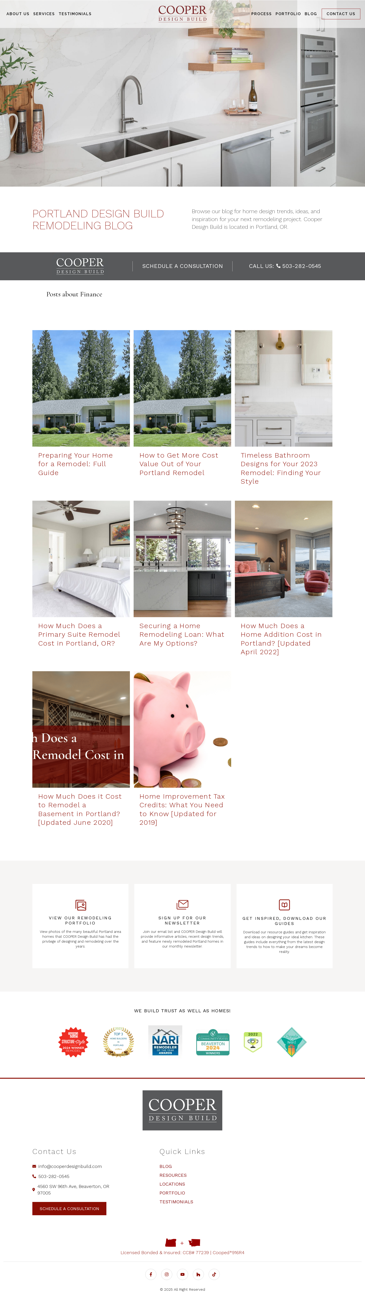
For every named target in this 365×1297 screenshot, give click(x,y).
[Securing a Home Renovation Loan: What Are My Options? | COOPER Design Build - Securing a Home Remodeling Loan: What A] (182, 559)
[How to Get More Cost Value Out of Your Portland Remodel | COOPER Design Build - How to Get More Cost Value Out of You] (182, 388)
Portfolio (172, 1193)
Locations (172, 1184)
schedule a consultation (182, 266)
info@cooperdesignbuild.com (67, 1166)
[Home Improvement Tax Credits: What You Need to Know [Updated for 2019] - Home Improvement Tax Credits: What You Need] (182, 729)
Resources (173, 1175)
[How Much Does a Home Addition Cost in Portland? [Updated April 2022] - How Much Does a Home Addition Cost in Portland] (283, 559)
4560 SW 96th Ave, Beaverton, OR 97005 (70, 1190)
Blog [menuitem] (311, 14)
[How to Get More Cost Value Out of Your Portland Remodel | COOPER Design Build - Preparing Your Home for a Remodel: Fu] (81, 388)
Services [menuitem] (44, 14)
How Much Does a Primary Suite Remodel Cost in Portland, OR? (79, 634)
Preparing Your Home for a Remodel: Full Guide (75, 464)
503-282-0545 (298, 266)
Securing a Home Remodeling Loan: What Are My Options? (181, 634)
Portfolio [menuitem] (288, 14)
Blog (165, 1166)
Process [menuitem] (261, 14)
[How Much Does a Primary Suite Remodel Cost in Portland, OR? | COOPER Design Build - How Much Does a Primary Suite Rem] (81, 559)
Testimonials (176, 1202)
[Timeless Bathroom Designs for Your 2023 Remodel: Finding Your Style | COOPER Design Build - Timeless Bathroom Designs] (283, 388)
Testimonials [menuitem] (75, 14)
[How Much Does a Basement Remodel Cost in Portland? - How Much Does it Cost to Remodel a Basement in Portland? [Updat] (81, 729)
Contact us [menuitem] (341, 14)
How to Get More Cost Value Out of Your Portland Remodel (178, 464)
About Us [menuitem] (18, 14)
